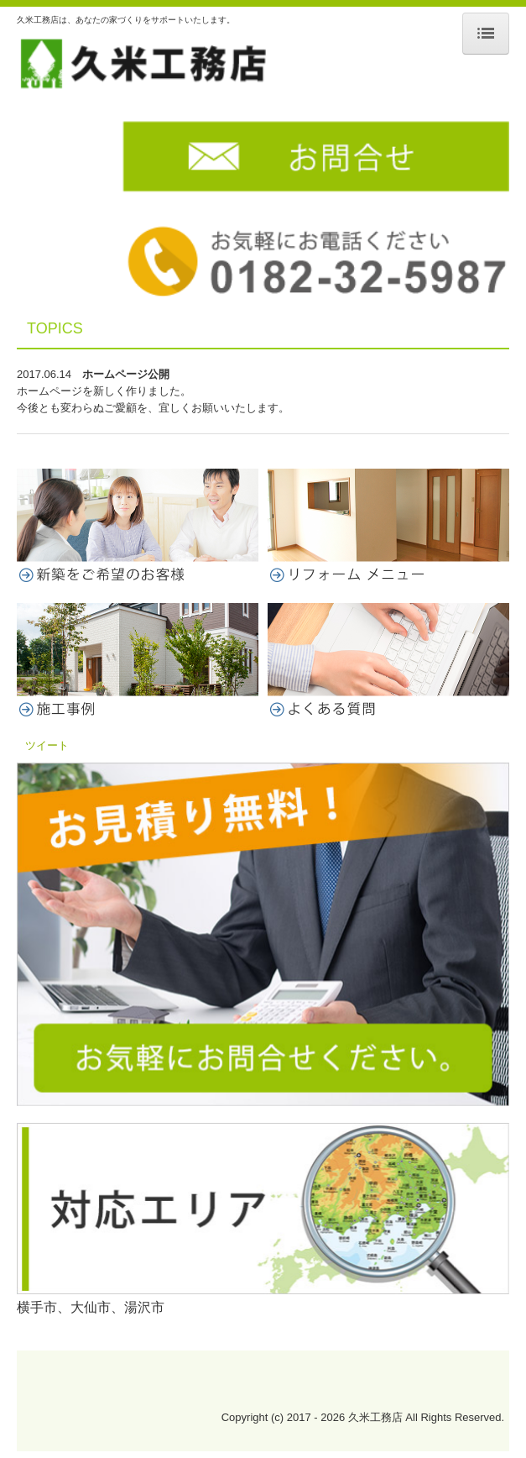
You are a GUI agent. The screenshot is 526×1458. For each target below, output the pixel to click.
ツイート (47, 745)
